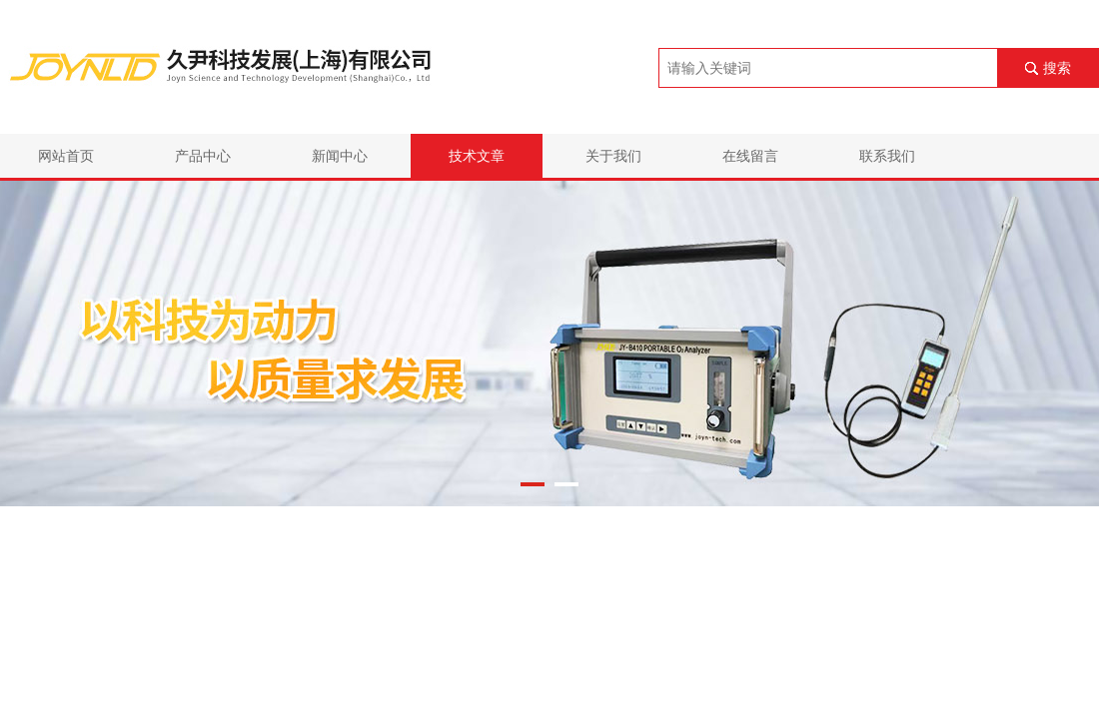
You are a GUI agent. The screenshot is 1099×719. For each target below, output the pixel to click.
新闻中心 (340, 156)
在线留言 (750, 156)
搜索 (1057, 68)
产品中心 (203, 156)
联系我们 (887, 156)
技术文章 (477, 156)
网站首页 (66, 156)
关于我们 (613, 156)
